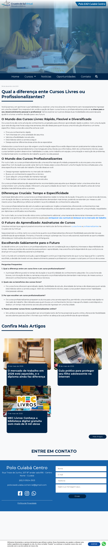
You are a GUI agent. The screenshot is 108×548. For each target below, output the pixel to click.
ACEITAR (94, 544)
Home (15, 76)
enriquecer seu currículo (60, 218)
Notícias (46, 76)
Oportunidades (66, 76)
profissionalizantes (91, 226)
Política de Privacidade (26, 503)
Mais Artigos (97, 437)
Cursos (29, 76)
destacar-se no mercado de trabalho (89, 218)
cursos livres (76, 226)
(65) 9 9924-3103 (27, 480)
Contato (86, 76)
